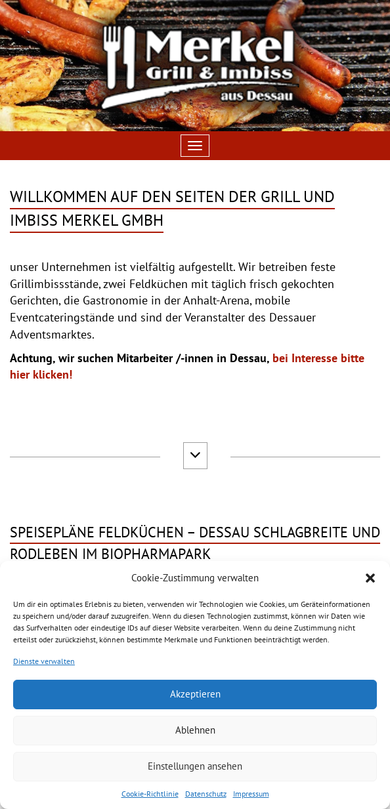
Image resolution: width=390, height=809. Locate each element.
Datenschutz (206, 794)
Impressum (251, 794)
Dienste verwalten (44, 661)
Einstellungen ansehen (195, 766)
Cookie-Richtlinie (150, 794)
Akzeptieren (195, 694)
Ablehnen (195, 730)
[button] (370, 578)
